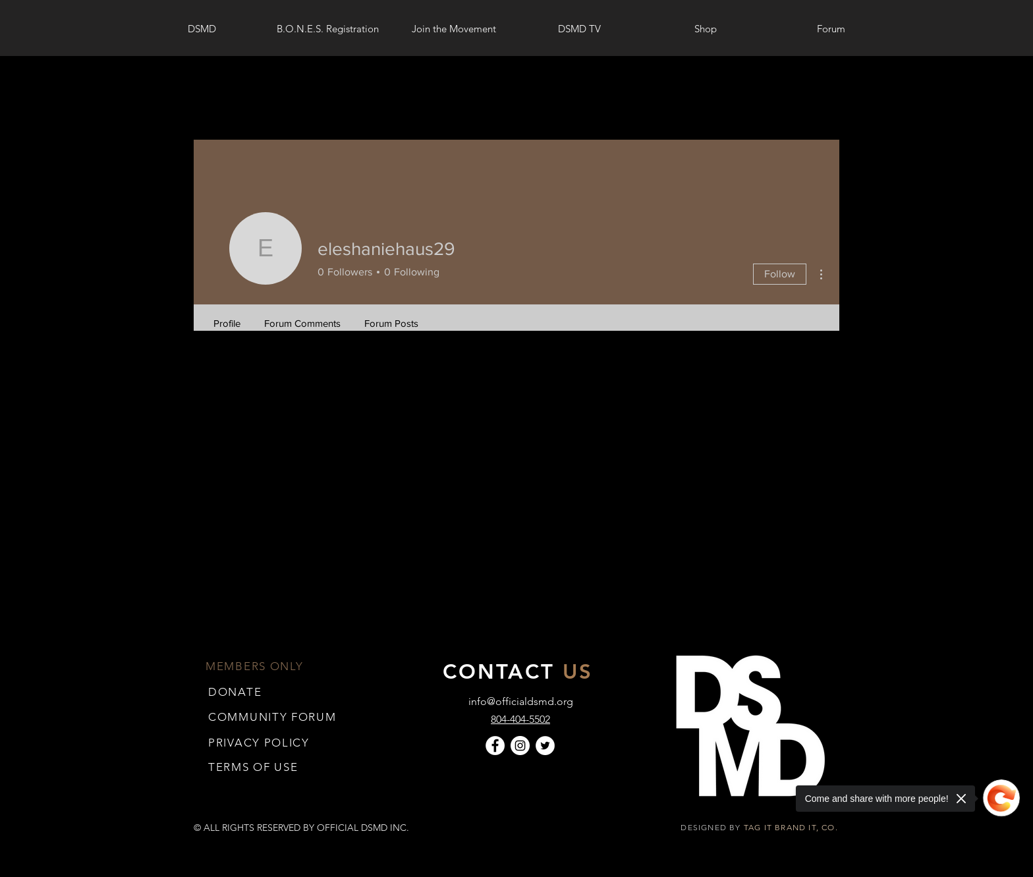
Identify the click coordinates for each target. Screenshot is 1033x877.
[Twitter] (545, 745)
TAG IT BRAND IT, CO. (792, 827)
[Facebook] (495, 745)
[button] (253, 766)
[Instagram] (520, 745)
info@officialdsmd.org (520, 701)
